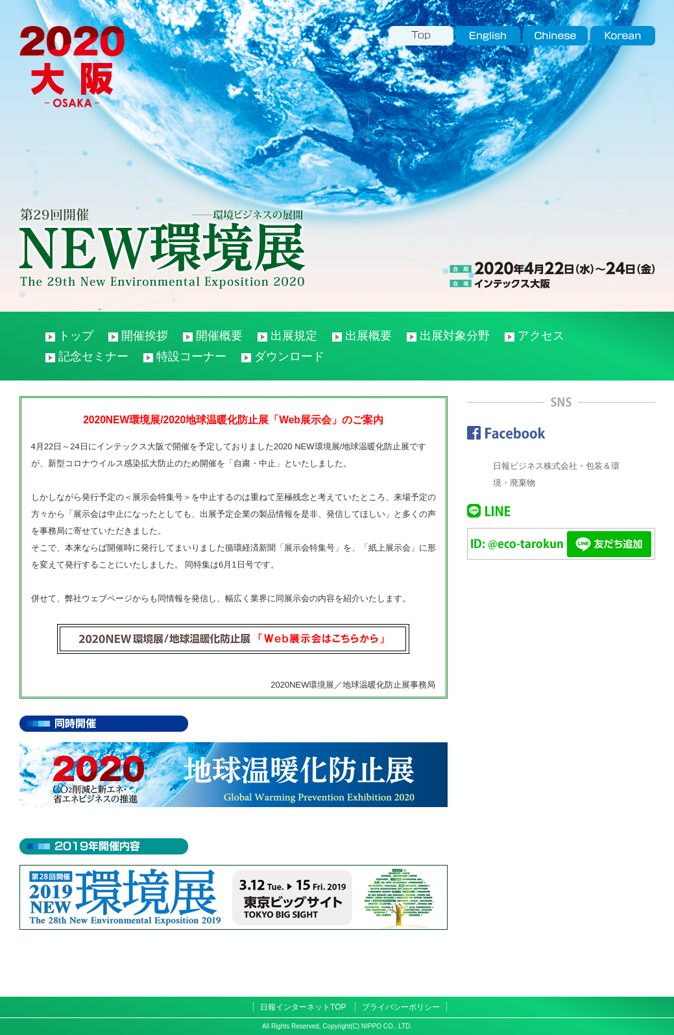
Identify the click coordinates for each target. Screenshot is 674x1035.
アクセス (541, 335)
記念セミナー (93, 356)
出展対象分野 (455, 335)
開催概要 (219, 335)
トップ (75, 335)
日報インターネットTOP (303, 1007)
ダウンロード (289, 356)
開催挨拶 (144, 335)
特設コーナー (191, 356)
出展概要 (368, 335)
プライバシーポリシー (401, 1007)
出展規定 (294, 335)
